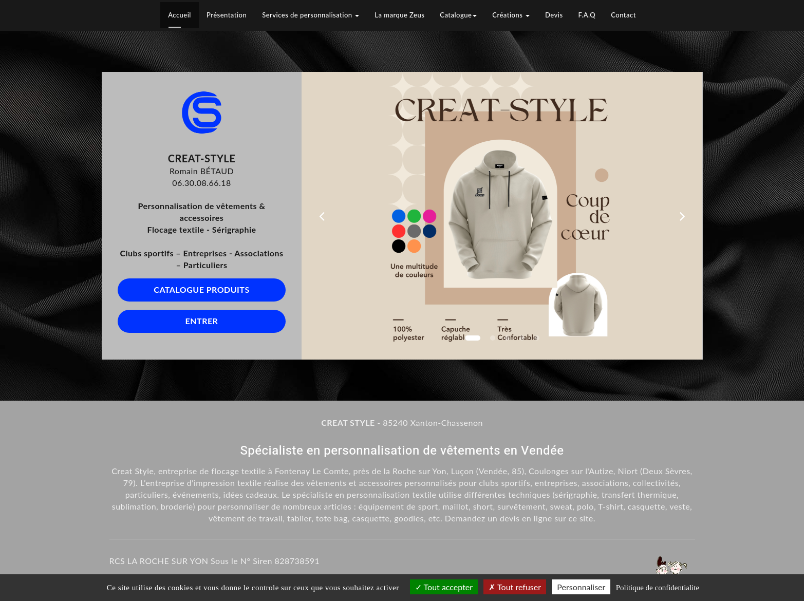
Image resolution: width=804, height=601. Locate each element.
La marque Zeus (399, 15)
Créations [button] (511, 15)
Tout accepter (444, 587)
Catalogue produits (201, 289)
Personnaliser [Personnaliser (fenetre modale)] (581, 587)
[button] (322, 216)
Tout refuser (515, 587)
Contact (623, 15)
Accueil (179, 15)
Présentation (227, 15)
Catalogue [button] (458, 15)
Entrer (201, 321)
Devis (554, 15)
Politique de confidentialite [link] (657, 588)
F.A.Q (587, 15)
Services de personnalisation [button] (310, 15)
